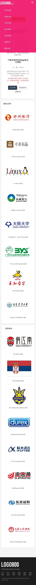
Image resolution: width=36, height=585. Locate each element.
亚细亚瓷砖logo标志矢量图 (20, 61)
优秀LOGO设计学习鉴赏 (12, 569)
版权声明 (13, 573)
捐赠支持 (18, 92)
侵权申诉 (19, 573)
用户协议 (8, 573)
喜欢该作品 (22, 87)
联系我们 (30, 573)
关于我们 (2, 573)
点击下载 (12, 87)
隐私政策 (25, 573)
